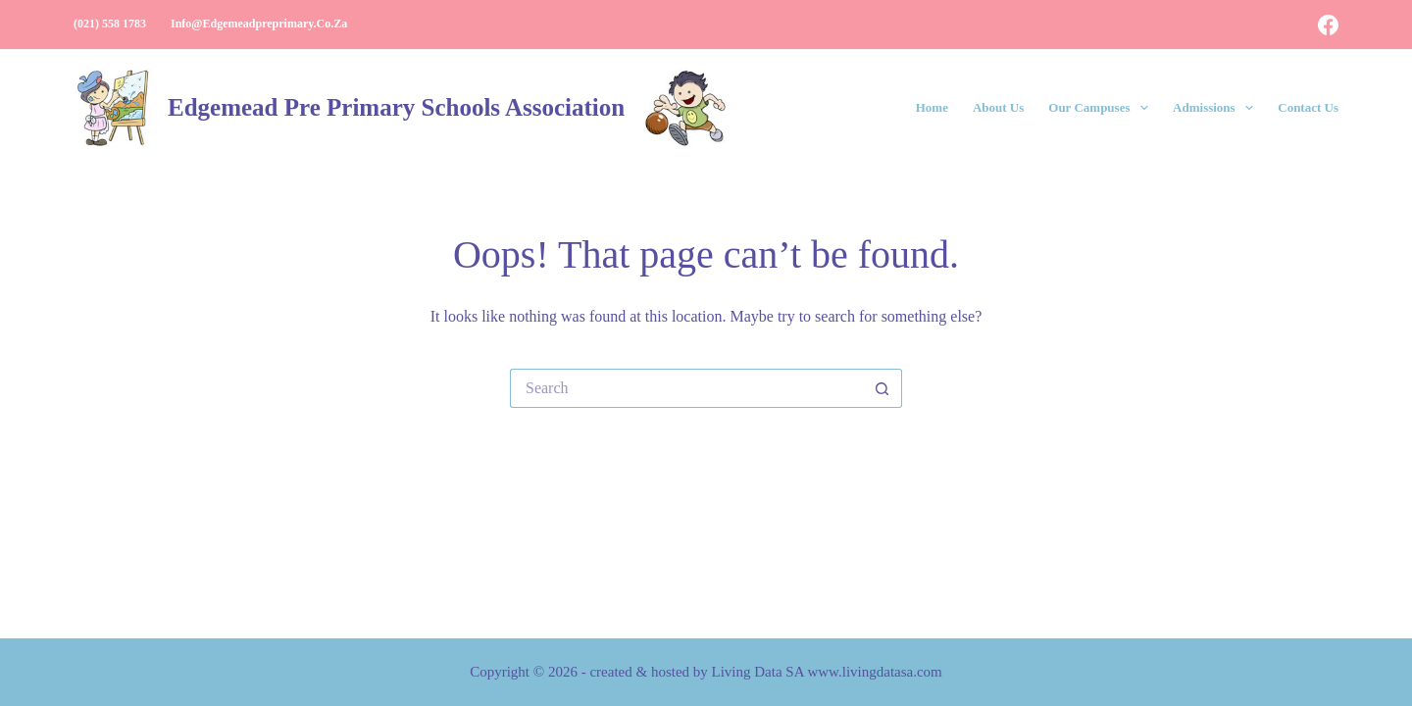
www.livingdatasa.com (874, 672)
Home (932, 107)
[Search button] (882, 388)
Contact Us (1308, 107)
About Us (998, 107)
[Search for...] (686, 388)
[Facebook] (1328, 25)
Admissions (1217, 108)
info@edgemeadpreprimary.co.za (259, 23)
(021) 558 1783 (110, 23)
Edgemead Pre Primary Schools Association (396, 107)
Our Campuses (1102, 108)
